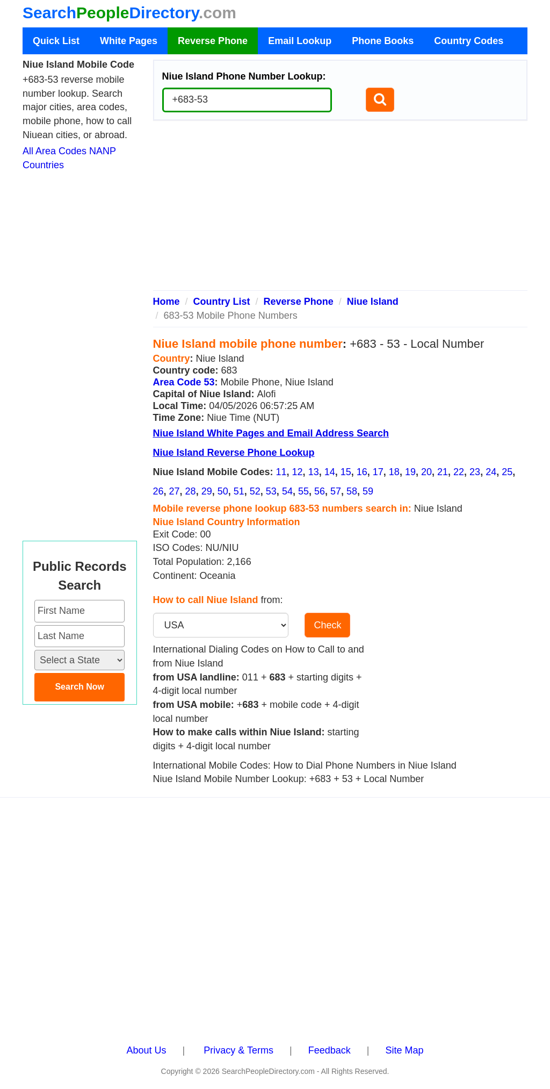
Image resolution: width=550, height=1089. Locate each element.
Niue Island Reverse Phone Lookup (234, 452)
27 (174, 491)
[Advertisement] (340, 209)
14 (329, 472)
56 (319, 491)
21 (442, 472)
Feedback (329, 1050)
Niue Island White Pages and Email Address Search (271, 433)
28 (190, 491)
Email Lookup (299, 40)
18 (394, 472)
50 (223, 491)
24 (491, 472)
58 (351, 491)
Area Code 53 (184, 382)
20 (426, 472)
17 (378, 472)
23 (474, 472)
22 (458, 472)
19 (410, 472)
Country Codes (468, 40)
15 (346, 472)
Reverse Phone (213, 40)
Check (327, 625)
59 (368, 491)
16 (362, 472)
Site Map (404, 1050)
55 (303, 491)
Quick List (56, 40)
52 (255, 491)
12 (297, 472)
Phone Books (383, 40)
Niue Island (373, 301)
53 (271, 491)
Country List (221, 301)
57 (335, 491)
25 (507, 472)
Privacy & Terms (238, 1050)
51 (239, 491)
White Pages (128, 40)
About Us (147, 1050)
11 (281, 472)
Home (166, 301)
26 (158, 491)
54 (287, 491)
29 (206, 491)
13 (313, 472)
